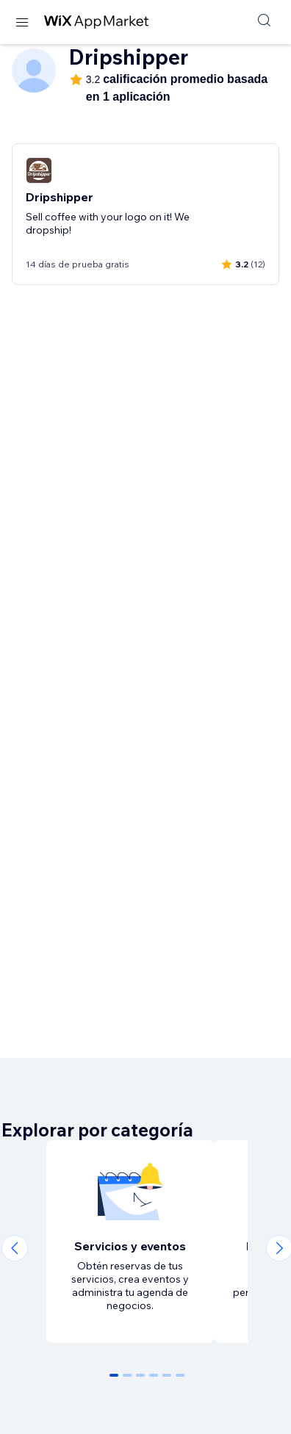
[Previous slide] (14, 1248)
